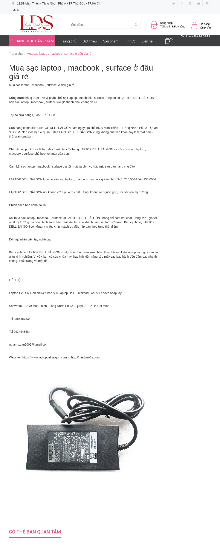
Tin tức (130, 41)
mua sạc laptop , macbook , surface (38, 218)
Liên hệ (147, 41)
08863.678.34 (201, 35)
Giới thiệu (90, 41)
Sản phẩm (110, 41)
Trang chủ (68, 41)
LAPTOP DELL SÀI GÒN (137, 98)
